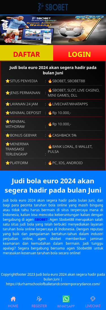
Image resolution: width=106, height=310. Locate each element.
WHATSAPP (66, 302)
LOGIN (79, 54)
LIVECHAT (93, 302)
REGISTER (39, 302)
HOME (13, 302)
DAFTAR (26, 54)
